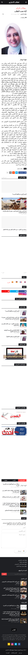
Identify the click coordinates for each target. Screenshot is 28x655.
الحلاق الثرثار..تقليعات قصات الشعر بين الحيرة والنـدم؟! (10, 491)
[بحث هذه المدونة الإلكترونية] (17, 574)
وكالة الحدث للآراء (23, 562)
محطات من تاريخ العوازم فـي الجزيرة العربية (11, 485)
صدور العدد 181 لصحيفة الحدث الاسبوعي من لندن (10, 596)
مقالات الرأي (21, 8)
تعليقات (5, 480)
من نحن (20, 652)
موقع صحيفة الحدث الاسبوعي (21, 564)
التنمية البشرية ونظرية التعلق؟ (12, 336)
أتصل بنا (7, 652)
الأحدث (14, 480)
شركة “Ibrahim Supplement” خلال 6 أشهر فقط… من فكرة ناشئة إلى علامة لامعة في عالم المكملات (10, 505)
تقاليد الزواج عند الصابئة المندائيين (12, 510)
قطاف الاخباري (14, 2)
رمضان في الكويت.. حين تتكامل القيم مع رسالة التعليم (15, 229)
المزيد (8, 282)
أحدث (24, 272)
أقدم (3, 272)
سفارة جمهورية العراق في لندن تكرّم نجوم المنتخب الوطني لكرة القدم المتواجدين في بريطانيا (11, 590)
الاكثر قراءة (22, 480)
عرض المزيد (4, 177)
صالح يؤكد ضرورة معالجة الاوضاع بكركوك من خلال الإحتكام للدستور (10, 619)
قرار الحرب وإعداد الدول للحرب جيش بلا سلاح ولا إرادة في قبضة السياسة (15, 212)
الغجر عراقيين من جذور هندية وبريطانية (10, 496)
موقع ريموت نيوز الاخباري (21, 566)
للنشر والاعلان (14, 652)
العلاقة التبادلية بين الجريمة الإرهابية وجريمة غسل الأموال (11, 331)
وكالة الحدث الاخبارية (22, 560)
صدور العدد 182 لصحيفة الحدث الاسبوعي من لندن (10, 582)
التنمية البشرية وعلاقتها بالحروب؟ (19, 194)
